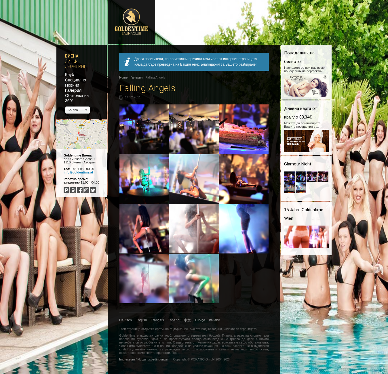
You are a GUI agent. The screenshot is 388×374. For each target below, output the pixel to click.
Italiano (214, 320)
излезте (229, 329)
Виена (71, 56)
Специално (75, 80)
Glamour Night (297, 164)
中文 (187, 320)
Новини (72, 85)
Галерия (73, 90)
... (228, 320)
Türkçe (200, 320)
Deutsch (125, 320)
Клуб (69, 74)
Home (123, 77)
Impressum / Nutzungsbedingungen (144, 359)
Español (174, 320)
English (141, 320)
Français (157, 320)
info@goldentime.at (78, 172)
